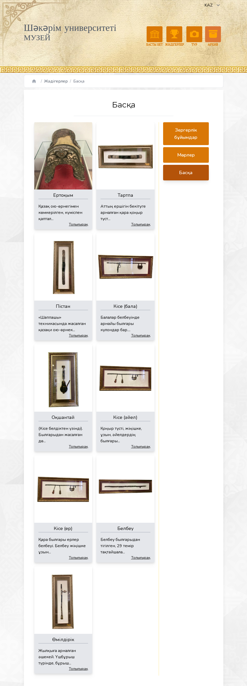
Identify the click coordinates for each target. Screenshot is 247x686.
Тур (194, 36)
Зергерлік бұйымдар (185, 133)
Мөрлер (186, 155)
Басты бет (154, 36)
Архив (213, 36)
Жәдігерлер (174, 36)
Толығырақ (78, 224)
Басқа (185, 172)
